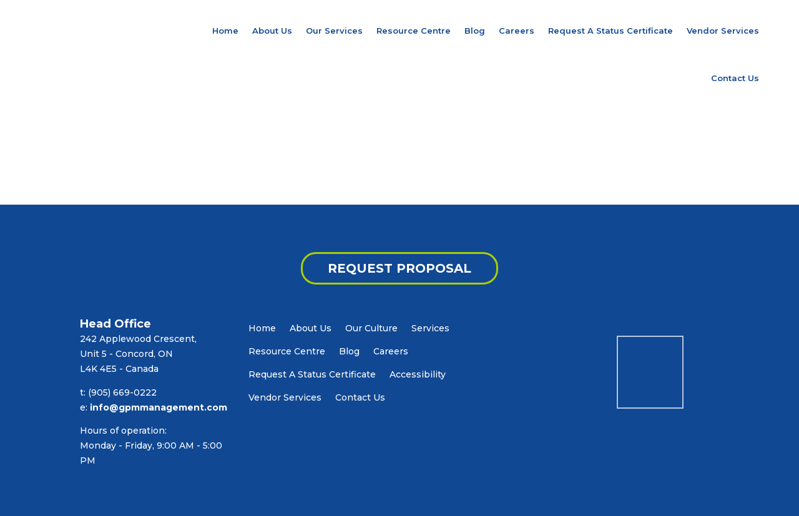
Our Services (334, 31)
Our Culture (371, 328)
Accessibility (418, 374)
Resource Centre (413, 31)
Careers (516, 31)
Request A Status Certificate (610, 31)
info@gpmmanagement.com (158, 407)
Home (225, 31)
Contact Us (735, 78)
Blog (474, 31)
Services (430, 328)
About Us (272, 31)
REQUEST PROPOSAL (399, 268)
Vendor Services (723, 31)
